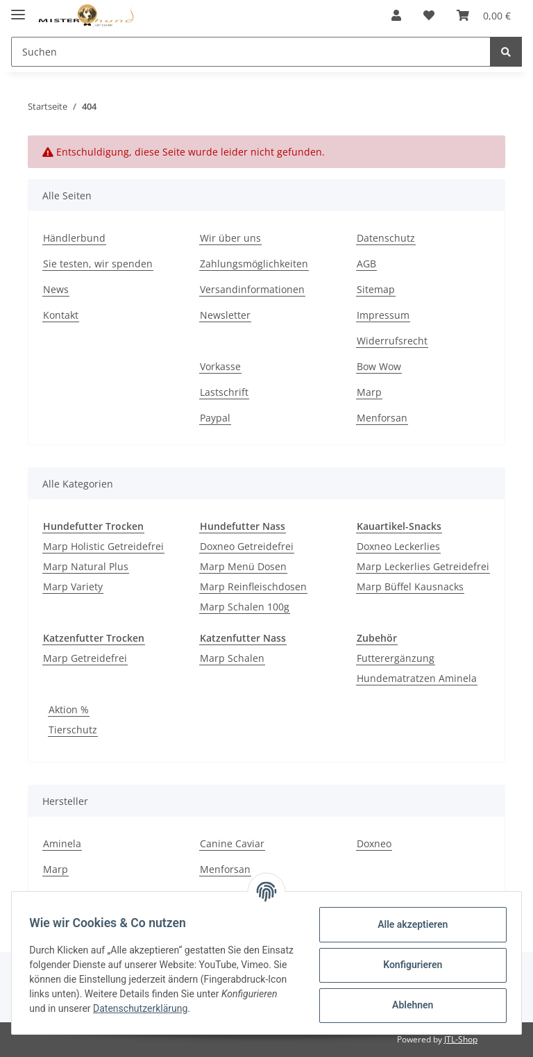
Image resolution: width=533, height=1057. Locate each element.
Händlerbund (74, 237)
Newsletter (225, 315)
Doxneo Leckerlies (398, 546)
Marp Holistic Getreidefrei (103, 546)
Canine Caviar (232, 843)
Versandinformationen (252, 289)
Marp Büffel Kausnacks (410, 586)
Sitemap (376, 289)
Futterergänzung (395, 658)
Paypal (215, 417)
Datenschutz (386, 237)
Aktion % (69, 709)
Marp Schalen (232, 658)
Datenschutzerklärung (227, 1008)
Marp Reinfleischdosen (253, 586)
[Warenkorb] (484, 15)
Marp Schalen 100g (244, 606)
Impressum (383, 315)
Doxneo (374, 843)
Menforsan (382, 417)
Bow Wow (379, 366)
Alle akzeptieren (408, 924)
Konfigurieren (407, 964)
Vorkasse (220, 366)
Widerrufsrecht (392, 340)
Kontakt (60, 315)
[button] (396, 15)
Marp (369, 392)
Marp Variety (73, 586)
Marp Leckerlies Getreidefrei (423, 566)
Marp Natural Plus (85, 566)
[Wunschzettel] (429, 15)
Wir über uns (230, 237)
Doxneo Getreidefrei (247, 546)
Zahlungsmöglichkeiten (254, 263)
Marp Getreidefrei (85, 658)
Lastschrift (224, 392)
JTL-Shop (460, 1039)
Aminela (62, 843)
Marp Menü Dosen (243, 566)
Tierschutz (73, 729)
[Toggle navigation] (18, 8)
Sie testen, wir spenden (98, 263)
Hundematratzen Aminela (417, 678)
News (56, 289)
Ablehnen (407, 1004)
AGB (366, 263)
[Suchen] (251, 52)
